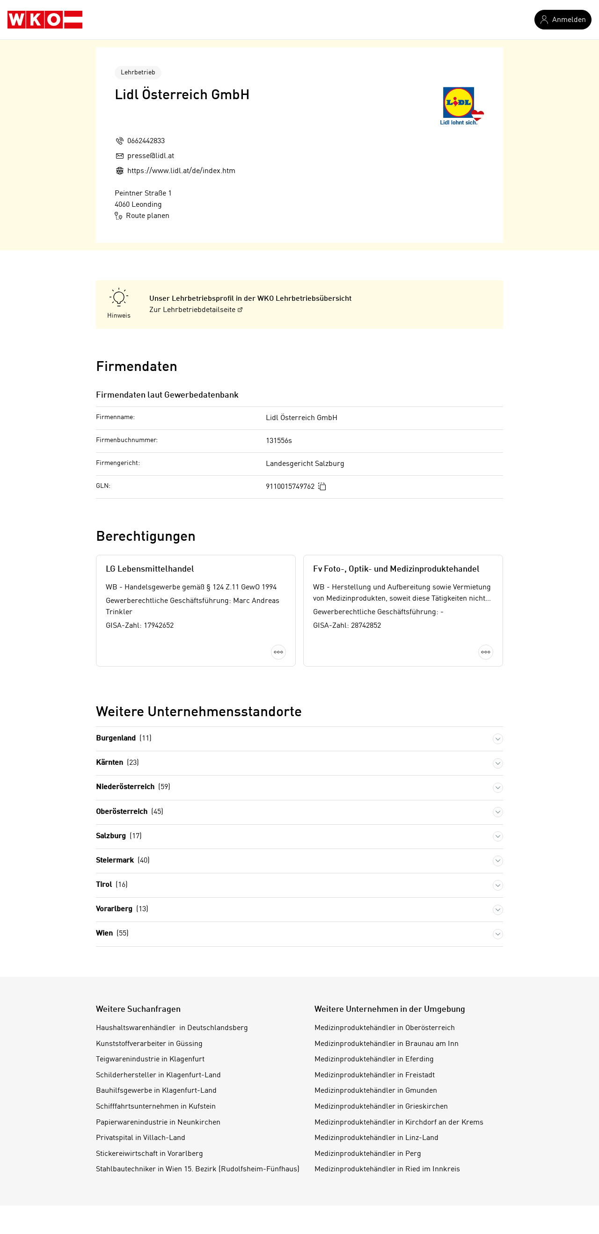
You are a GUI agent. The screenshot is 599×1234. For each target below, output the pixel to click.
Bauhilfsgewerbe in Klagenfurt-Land (156, 1091)
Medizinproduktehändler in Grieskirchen (381, 1107)
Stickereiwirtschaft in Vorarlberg (149, 1154)
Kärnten (117, 763)
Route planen (142, 215)
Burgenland (124, 738)
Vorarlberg (122, 909)
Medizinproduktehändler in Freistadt (374, 1075)
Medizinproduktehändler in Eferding (374, 1059)
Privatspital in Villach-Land (140, 1138)
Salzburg (119, 836)
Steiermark (123, 861)
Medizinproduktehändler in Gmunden (375, 1091)
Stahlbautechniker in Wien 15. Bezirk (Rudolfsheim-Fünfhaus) (198, 1169)
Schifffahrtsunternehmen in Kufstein (156, 1107)
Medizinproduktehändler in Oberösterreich (384, 1028)
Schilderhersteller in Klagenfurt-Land (158, 1075)
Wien (112, 933)
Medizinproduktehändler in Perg (367, 1154)
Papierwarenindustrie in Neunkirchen (158, 1122)
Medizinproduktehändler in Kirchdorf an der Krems (398, 1122)
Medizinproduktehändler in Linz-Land (376, 1138)
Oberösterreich (129, 812)
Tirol (112, 885)
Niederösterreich (133, 787)
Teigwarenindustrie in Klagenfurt (150, 1059)
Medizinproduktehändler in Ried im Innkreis (387, 1169)
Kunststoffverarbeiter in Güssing (149, 1044)
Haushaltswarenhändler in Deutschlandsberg (172, 1028)
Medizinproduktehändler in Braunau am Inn (386, 1044)
